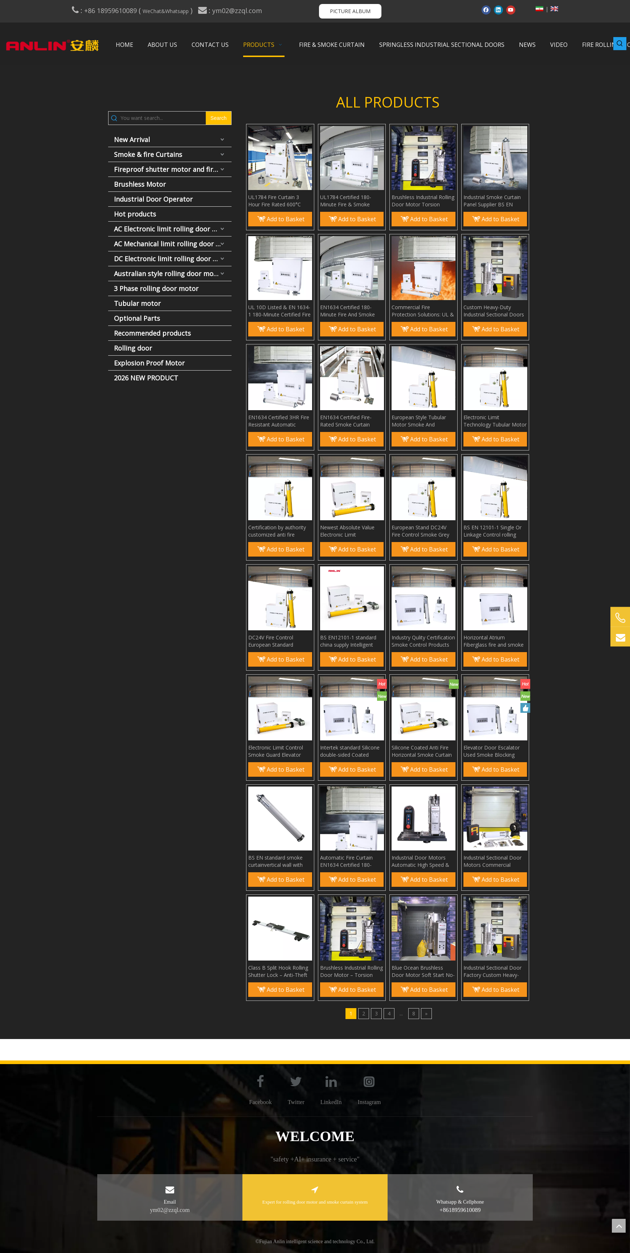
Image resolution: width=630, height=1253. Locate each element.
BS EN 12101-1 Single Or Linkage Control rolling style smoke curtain (492, 531)
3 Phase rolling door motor (156, 288)
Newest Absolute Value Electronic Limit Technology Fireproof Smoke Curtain (347, 531)
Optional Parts (137, 318)
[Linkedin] (498, 10)
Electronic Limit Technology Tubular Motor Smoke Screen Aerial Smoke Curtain (495, 421)
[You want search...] (163, 118)
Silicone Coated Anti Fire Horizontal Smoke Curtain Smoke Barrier (422, 751)
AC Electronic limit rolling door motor (173, 229)
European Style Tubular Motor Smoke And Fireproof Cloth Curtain (419, 421)
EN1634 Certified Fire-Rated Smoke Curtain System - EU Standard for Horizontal (350, 421)
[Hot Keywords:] (619, 43)
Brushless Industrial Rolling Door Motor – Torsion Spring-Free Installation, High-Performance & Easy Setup (351, 971)
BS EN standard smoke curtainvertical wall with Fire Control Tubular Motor (279, 861)
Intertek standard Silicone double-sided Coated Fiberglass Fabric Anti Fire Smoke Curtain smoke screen (350, 751)
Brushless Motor (140, 184)
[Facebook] (486, 10)
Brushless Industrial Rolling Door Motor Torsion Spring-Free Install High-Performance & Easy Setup (423, 201)
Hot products (135, 214)
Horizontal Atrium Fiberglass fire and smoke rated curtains (493, 641)
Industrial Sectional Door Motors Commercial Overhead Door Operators (494, 861)
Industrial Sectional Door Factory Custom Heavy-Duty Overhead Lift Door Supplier (492, 971)
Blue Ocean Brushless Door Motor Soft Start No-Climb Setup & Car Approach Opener (423, 971)
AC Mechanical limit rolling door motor (173, 243)
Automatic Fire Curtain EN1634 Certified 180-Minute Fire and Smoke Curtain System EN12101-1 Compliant (351, 861)
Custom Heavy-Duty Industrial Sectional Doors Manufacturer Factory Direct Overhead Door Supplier (493, 311)
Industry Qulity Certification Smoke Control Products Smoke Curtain (423, 641)
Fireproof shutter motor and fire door (173, 169)
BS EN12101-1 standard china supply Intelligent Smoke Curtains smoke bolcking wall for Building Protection (349, 641)
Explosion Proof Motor (149, 363)
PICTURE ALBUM (350, 11)
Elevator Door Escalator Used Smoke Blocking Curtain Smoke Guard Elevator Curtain (491, 751)
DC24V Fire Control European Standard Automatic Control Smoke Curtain (278, 641)
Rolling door (133, 348)
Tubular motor (137, 303)
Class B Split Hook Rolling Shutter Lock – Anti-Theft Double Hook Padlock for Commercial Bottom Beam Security (278, 971)
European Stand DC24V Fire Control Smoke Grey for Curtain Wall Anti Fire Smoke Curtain (420, 531)
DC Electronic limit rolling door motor (173, 258)
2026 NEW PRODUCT (146, 377)
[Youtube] (510, 10)
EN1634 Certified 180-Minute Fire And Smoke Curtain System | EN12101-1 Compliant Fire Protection (351, 311)
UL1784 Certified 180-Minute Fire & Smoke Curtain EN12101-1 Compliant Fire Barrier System (346, 201)
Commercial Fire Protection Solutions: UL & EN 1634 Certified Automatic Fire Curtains (423, 311)
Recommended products (152, 333)
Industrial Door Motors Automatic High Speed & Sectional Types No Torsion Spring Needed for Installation (423, 861)
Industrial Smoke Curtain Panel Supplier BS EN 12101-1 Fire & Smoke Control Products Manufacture (492, 201)
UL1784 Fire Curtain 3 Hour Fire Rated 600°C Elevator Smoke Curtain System (275, 201)
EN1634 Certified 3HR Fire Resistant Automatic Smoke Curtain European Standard (278, 421)
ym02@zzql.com (238, 10)
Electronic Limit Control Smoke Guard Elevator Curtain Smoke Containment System (275, 751)
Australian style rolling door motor (168, 273)
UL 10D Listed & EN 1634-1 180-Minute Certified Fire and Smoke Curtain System (280, 311)
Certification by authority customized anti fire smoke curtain (277, 531)
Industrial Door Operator (153, 199)
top (619, 1226)
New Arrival (132, 139)
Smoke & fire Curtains (148, 154)
